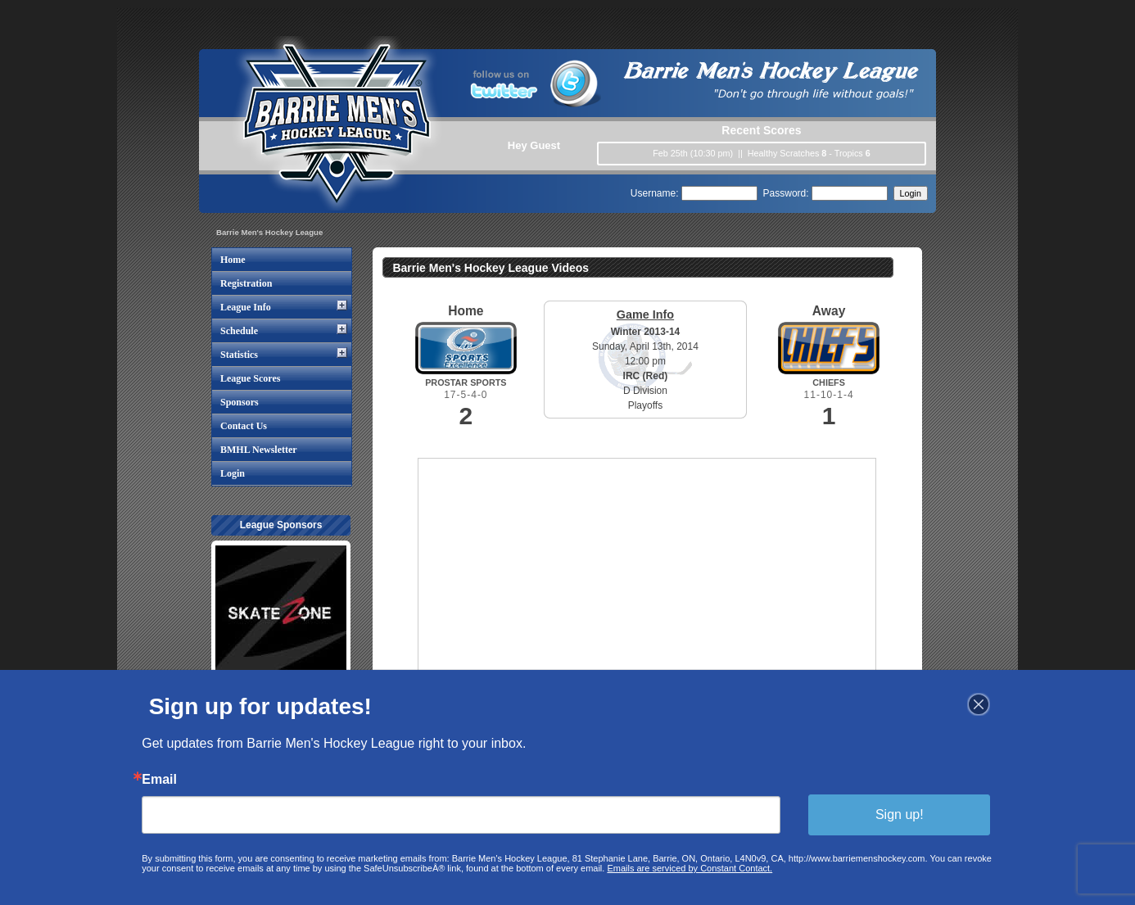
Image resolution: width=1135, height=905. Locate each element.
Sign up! (896, 814)
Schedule (239, 331)
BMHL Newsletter (258, 449)
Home (233, 259)
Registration (246, 283)
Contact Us (243, 426)
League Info (245, 307)
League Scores (250, 378)
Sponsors (239, 402)
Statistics (239, 354)
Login (232, 473)
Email (163, 779)
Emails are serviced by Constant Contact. (689, 867)
